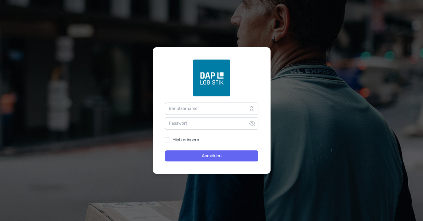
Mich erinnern (185, 139)
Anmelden (211, 155)
